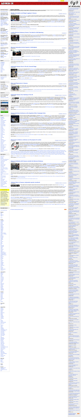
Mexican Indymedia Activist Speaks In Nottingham (24, 47)
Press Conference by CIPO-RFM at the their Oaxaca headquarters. (74, 175)
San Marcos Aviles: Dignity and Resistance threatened (74, 59)
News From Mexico (47, 151)
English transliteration (26, 197)
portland (2, 340)
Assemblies (55, 26)
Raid (63, 26)
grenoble (2, 236)
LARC (46, 70)
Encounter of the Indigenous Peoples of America (74, 215)
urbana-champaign (4, 353)
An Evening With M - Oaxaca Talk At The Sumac (32, 56)
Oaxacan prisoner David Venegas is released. (73, 189)
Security (62, 0)
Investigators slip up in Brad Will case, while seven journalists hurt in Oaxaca (34, 153)
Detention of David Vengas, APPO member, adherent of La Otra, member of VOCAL (74, 310)
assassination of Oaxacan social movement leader (73, 140)
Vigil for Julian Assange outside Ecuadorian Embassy (4, 44)
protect (44, 20)
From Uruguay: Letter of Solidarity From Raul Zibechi (73, 31)
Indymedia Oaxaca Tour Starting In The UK (22, 94)
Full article (56, 75)
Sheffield (2, 68)
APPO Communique (45, 125)
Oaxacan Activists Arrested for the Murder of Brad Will (74, 160)
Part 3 (19, 57)
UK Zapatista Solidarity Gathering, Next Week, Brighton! (74, 342)
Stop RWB (2, 180)
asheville (2, 309)
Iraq (1, 138)
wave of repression (42, 124)
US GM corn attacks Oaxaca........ (72, 346)
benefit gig (24, 24)
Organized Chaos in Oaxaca (74, 327)
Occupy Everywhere (4, 160)
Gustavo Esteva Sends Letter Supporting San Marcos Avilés (74, 28)
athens (2, 222)
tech (1, 370)
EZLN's (43, 115)
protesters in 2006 (30, 40)
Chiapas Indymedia (3, 57)
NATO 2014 (2, 156)
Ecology (22, 79)
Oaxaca (42, 163)
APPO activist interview (53, 125)
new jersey (2, 331)
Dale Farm (2, 162)
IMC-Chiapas (38, 134)
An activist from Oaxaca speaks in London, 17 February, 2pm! (74, 394)
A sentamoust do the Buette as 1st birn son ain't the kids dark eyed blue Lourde (74, 9)
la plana (2, 241)
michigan (2, 327)
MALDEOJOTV (20, 75)
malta (1, 248)
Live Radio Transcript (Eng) (20, 177)
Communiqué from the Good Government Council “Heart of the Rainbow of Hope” (74, 358)
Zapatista (26, 109)
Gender (2, 133)
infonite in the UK (33, 68)
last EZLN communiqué (73, 378)
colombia (2, 279)
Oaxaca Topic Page (31, 59)
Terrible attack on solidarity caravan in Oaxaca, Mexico (73, 129)
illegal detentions (50, 122)
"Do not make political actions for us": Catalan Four (74, 242)
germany (2, 235)
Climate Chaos (3, 125)
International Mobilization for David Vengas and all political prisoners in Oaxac (74, 306)
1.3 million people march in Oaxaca (45, 154)
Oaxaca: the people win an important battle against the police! (49, 152)
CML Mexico (21, 155)
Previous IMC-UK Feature (44, 197)
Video (12, 202)
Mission (48, 0)
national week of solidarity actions (56, 120)
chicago (2, 315)
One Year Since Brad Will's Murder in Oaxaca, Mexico (73, 208)
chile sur (2, 276)
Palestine (2, 142)
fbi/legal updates (3, 367)
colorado (2, 317)
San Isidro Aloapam (34, 19)
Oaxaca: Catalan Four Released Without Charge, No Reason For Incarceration (73, 231)
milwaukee (2, 328)
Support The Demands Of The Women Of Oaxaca (74, 349)
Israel (1, 361)
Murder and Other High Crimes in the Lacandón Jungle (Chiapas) (74, 390)
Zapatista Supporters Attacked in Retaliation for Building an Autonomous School (74, 99)
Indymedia (22, 43)
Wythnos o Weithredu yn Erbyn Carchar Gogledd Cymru (4, 24)
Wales (2, 70)
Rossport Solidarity (4, 183)
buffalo (2, 314)
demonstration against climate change (32, 148)
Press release (48, 164)
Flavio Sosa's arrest (18, 125)
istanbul (2, 239)
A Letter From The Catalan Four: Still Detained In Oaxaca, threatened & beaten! (74, 238)
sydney (2, 301)
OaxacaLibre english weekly (74, 399)
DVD (52, 145)
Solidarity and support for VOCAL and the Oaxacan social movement (74, 168)
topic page (3, 48)
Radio (33, 104)
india (1, 304)
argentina (2, 272)
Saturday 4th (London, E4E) (61, 204)
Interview (25, 125)
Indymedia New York (44, 35)
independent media (50, 104)
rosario (2, 285)
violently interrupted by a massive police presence (47, 166)
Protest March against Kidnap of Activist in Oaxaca (74, 192)
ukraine (2, 268)
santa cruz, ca (3, 348)
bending (22, 20)
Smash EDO (3, 184)
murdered (45, 165)
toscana (2, 267)
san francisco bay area (4, 346)
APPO (61, 89)
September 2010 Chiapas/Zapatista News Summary (72, 94)
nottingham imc (3, 253)
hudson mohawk (3, 322)
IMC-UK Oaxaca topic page (29, 76)
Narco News (44, 89)
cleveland (2, 316)
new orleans (2, 333)
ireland (2, 238)
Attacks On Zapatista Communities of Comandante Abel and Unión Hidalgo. (74, 24)
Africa (1, 217)
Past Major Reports (4, 186)
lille (1, 244)
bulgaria (2, 229)
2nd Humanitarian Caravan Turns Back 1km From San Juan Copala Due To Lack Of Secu (74, 111)
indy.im (2, 85)
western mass (3, 355)
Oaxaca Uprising (19, 43)
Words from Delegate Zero (61, 119)
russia (2, 261)
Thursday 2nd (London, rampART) (49, 204)
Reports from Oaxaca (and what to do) (58, 150)
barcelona (2, 224)
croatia (2, 231)
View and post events (4, 11)
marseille (2, 249)
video (1, 215)
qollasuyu (2, 284)
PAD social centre (30, 69)
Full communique (53, 119)
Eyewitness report (60, 125)
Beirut (1, 360)
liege (1, 242)
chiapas (2, 274)
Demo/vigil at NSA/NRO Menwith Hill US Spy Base (4, 32)
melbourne (2, 298)
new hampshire (3, 330)
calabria (2, 230)
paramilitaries (60, 35)
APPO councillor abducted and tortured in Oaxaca (74, 143)
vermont (2, 354)
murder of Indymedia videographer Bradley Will (25, 128)
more (23, 125)
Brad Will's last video (36, 36)
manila (2, 297)
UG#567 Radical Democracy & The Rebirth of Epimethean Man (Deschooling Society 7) (74, 55)
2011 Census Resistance (5, 159)
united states (3, 352)
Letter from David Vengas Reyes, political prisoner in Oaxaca (73, 302)
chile (1, 275)
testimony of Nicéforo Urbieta (74, 199)
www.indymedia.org (25, 87)
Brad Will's (57, 165)
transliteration (40, 155)
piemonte (2, 256)
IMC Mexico (46, 176)
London (25, 43)
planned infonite (40, 70)
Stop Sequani (3, 179)
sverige (2, 264)
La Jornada (49, 134)
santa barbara (3, 347)
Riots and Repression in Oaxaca (19, 83)
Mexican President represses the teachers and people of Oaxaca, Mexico (74, 73)
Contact (56, 0)
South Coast (3, 69)
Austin (2, 311)
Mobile (42, 0)
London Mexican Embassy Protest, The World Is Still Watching (27, 32)
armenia (2, 221)
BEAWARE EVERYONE (73, 380)
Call (63, 195)
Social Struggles (29, 79)
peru (1, 282)
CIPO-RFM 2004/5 (48, 26)
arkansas (2, 308)
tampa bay (2, 351)
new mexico (2, 332)
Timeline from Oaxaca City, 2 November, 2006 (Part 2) (35, 151)
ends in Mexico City (32, 117)
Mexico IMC (15, 155)
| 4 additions (62, 113)
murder (22, 15)
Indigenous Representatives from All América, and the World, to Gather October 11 (74, 298)
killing (42, 186)
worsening (46, 117)
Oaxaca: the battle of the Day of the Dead (26, 154)
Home (39, 0)
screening (34, 145)
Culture (2, 126)
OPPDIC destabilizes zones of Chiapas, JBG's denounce (74, 397)
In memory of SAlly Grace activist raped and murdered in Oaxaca (73, 164)
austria (2, 223)
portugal (2, 258)
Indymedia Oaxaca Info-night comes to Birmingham (74, 278)
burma (2, 294)
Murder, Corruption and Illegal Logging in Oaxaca (24, 13)
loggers (63, 19)
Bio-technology (3, 124)
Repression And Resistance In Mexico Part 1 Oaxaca (74, 136)
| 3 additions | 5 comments (60, 140)
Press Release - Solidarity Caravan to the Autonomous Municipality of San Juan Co (73, 132)
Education (2, 128)
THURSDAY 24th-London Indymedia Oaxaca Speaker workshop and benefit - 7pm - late (74, 265)
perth (1, 299)
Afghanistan (2, 118)
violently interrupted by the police (25, 201)
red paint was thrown (23, 202)
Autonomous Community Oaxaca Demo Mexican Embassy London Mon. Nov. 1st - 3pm (74, 83)
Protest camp (60, 26)
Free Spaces (3, 132)
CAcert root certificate (3, 202)
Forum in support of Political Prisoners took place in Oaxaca (74, 186)
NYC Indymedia (40, 176)
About (54, 0)
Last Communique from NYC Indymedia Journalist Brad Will (27, 176)
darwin (2, 295)
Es (49, 145)
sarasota (2, 349)
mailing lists (2, 368)
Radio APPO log (60, 184)
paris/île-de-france (3, 254)
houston (2, 321)
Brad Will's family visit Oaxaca (74, 339)
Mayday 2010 (3, 165)
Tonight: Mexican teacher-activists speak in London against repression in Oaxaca (74, 261)
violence (59, 20)
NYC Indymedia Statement (35, 197)
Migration (2, 139)
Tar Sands (2, 166)
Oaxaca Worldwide (36, 154)
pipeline (61, 69)
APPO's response (23, 120)
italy (1, 240)
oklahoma (2, 337)
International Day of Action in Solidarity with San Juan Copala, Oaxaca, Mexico (74, 65)
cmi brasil (2, 277)
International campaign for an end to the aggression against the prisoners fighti (74, 146)
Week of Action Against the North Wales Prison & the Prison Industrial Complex (4, 21)
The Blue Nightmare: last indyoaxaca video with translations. (73, 375)
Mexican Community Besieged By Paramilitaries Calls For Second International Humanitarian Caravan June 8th (74, 122)
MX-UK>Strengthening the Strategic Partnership (73, 365)
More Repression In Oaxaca (74, 255)
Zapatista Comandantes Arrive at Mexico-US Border (74, 314)
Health (2, 135)
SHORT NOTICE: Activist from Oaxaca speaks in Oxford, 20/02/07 (74, 383)
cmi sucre (2, 278)
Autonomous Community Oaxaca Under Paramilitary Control (73, 107)
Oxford (2, 67)
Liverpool (33, 79)
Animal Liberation (3, 120)
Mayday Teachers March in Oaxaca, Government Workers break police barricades (73, 290)
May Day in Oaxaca (73, 284)
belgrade (2, 227)
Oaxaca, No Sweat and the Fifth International (73, 404)
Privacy (51, 0)
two (25, 15)
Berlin (12, 174)
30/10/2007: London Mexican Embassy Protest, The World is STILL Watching (74, 204)
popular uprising (27, 122)
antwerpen (2, 220)
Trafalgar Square (57, 148)
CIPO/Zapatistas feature (19, 27)
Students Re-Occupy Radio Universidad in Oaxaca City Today (74, 287)
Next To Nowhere (55, 71)
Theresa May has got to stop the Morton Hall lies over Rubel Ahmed (74, 17)
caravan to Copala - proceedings (72, 118)
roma (1, 259)
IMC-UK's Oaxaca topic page (39, 42)
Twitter (5, 85)
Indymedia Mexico (20, 198)
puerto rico (2, 283)
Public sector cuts (3, 144)
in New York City (61, 172)
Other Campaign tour (41, 116)
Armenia (2, 359)
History (2, 136)
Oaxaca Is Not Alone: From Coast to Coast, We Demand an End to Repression (74, 156)
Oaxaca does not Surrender (74, 319)
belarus (2, 225)
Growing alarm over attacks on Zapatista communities (74, 21)
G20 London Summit (4, 167)
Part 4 (22, 57)
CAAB (7, 33)
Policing (2, 143)
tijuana (2, 287)
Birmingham (52, 98)
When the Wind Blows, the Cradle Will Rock (73, 330)
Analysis (2, 119)
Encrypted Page (4, 189)
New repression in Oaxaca (74, 201)
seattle (2, 350)
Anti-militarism (3, 122)
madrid (2, 247)
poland (2, 257)
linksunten (2, 245)
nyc (1, 336)
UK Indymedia (10, 3)
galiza (1, 234)
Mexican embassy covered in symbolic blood (44, 150)
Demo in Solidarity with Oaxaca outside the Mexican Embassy (27, 161)
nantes (2, 250)
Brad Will (64, 186)
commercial (59, 19)
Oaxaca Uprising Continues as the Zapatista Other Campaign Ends (28, 113)
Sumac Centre (22, 71)
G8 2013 (2, 157)
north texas (2, 335)
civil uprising (22, 35)
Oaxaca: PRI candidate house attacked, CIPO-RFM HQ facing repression (74, 211)
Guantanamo (3, 170)
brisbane (2, 293)
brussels (2, 228)
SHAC (2, 178)
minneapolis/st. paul (4, 329)
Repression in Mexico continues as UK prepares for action (26, 139)
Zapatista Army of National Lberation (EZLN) (23, 195)
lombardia (2, 246)
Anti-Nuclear (3, 121)
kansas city (2, 323)
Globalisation (3, 134)
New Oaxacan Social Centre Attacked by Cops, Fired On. (74, 150)
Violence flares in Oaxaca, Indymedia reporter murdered (25, 182)
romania (2, 260)
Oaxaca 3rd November (51, 153)
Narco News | (50, 176)
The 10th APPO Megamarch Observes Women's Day (74, 352)
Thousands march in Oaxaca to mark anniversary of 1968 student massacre (74, 219)
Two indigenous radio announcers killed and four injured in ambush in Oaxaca (74, 182)
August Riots (3, 161)
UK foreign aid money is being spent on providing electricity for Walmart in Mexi (74, 47)
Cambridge (2, 64)
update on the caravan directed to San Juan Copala (74, 115)
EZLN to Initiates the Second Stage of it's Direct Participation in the (74, 336)
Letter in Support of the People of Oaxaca (58, 154)
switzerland (2, 265)
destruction (48, 19)
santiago (2, 286)
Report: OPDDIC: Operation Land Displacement (74, 362)
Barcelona (44, 173)
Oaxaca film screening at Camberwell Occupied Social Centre (73, 281)
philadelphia (2, 338)
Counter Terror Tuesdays (4, 37)
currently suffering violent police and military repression (55, 163)
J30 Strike (2, 163)
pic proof (62, 86)
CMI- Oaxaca (51, 42)
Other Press (2, 141)
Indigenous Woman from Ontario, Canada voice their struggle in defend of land (51, 61)
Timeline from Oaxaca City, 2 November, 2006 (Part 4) (29, 152)
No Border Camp (41, 72)
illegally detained (56, 129)
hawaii (2, 320)
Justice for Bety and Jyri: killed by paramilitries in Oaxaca (74, 77)
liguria (2, 243)
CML (44, 134)
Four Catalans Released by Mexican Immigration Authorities (74, 235)
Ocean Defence (3, 140)
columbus (2, 318)
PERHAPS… (72, 61)
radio (27, 15)
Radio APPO (33, 155)
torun (1, 266)
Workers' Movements (4, 150)
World (24, 157)
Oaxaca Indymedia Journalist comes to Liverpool (74, 275)
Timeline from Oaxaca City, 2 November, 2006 (18, 151)
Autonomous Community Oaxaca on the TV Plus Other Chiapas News (73, 87)
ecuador (2, 280)
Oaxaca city (40, 122)
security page (3, 204)
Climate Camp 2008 (4, 181)
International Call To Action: (74, 40)
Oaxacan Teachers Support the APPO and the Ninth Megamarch (74, 407)
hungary (2, 237)
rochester (2, 342)
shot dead (54, 35)
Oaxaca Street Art (72, 228)
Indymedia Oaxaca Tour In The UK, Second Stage (23, 66)
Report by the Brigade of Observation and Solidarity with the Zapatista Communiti (74, 51)
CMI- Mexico (46, 42)
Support (66, 0)
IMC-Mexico (32, 134)
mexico (2, 281)
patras (2, 255)
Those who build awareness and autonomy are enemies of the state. (74, 43)
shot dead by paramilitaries (41, 128)
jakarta (2, 296)
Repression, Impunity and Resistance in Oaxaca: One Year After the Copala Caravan (74, 69)
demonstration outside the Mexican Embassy (32, 144)
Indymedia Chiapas (56, 89)
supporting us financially (4, 97)
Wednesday (53, 167)
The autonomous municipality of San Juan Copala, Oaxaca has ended (74, 103)
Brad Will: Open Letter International (28, 42)
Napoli (56, 173)
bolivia (2, 273)
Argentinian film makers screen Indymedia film (30, 61)
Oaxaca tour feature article (17, 59)
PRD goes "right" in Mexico (74, 401)
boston (2, 313)
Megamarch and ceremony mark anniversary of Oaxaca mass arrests (74, 196)
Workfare (2, 158)
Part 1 (14, 57)
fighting (44, 19)
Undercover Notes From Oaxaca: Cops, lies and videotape (74, 245)
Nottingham (58, 70)
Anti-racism (2, 123)
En (50, 145)
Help (59, 0)
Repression (13, 27)
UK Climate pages (47, 155)
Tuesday (48, 167)
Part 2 (17, 57)
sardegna (2, 262)
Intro (52, 26)
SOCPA (2, 185)
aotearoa (2, 292)
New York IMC (27, 155)
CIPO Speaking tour (27, 27)
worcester (2, 356)
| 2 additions (62, 13)
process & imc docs (4, 369)
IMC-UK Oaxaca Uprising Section (20, 134)
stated (50, 115)
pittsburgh (2, 339)
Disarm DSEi (27, 70)
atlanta (2, 310)
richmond (2, 341)
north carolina (3, 334)
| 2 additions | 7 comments (60, 95)
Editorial (44, 0)
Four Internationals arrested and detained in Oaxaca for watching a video (74, 249)
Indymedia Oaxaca (43, 59)
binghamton (2, 312)
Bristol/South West (4, 76)
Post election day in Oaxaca (74, 252)
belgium (2, 226)
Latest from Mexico (17, 152)
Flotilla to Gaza (3, 164)
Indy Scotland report (38, 89)
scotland (2, 263)
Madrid (32, 173)
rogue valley (2, 343)
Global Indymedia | (14, 198)
